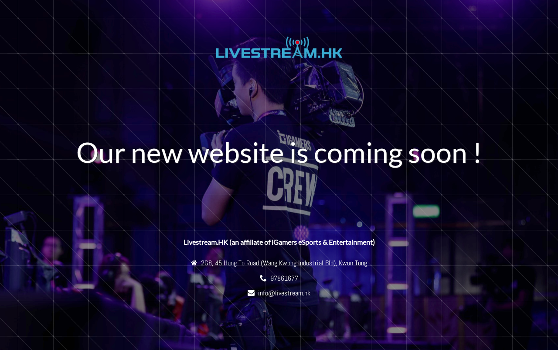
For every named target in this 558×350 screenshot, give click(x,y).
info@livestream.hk (284, 293)
